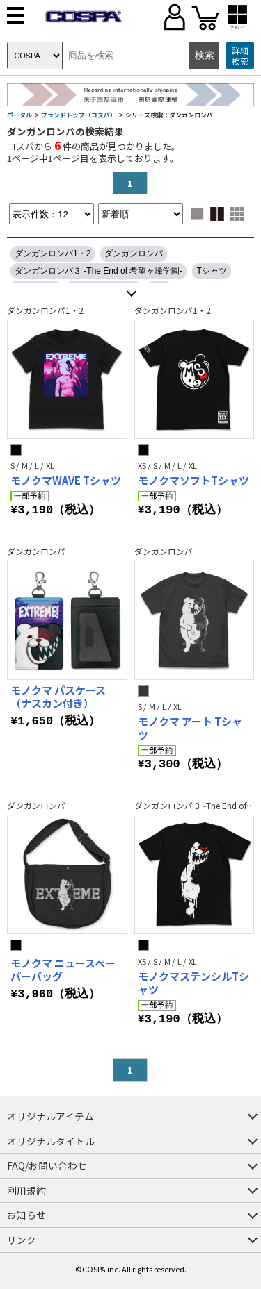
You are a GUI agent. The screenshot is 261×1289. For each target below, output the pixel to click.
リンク (21, 1240)
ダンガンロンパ (133, 253)
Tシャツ (211, 271)
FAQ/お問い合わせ (47, 1165)
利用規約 (26, 1190)
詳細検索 (240, 55)
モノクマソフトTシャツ (193, 480)
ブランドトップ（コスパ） (78, 114)
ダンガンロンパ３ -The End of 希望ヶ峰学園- (98, 271)
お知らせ (26, 1215)
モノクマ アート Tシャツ (190, 728)
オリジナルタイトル (51, 1141)
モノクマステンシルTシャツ (193, 983)
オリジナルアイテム (50, 1116)
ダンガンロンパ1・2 (52, 253)
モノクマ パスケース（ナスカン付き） (58, 697)
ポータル (19, 114)
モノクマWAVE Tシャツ (65, 480)
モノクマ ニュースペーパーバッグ (63, 970)
